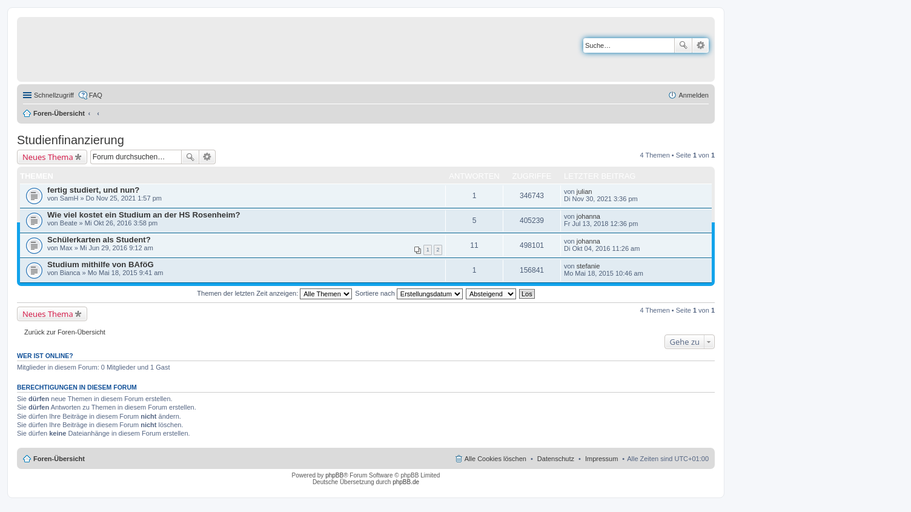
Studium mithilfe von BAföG (100, 264)
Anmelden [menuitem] (693, 95)
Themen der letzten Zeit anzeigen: (274, 293)
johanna (588, 216)
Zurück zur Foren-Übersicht (64, 332)
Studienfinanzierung (70, 140)
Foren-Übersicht (59, 113)
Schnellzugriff (54, 95)
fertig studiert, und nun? (93, 189)
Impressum (601, 458)
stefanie (588, 266)
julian (584, 191)
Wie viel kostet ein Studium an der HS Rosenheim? (143, 214)
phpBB (334, 475)
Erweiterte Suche (700, 45)
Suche (683, 45)
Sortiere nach (408, 293)
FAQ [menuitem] (95, 95)
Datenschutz (555, 458)
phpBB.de (406, 482)
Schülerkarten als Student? (99, 239)
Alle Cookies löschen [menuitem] (495, 458)
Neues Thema (47, 156)
